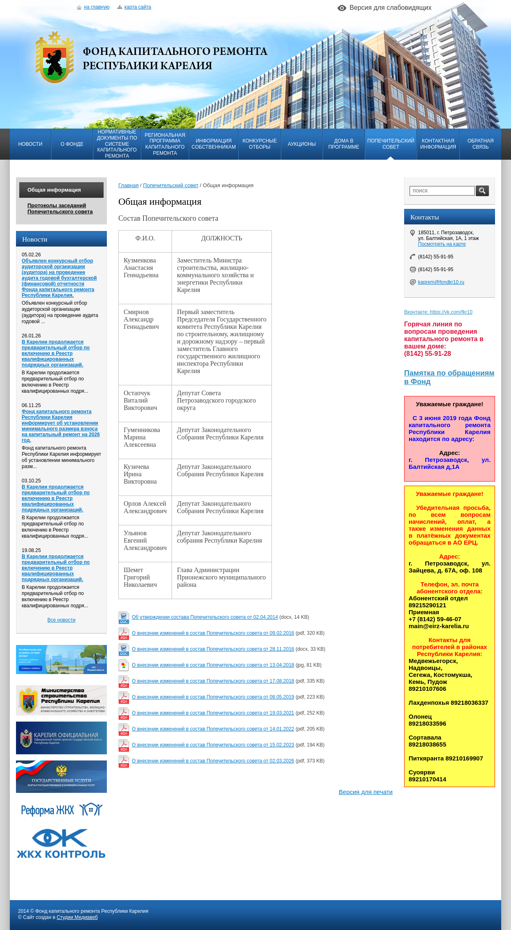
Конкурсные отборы (260, 144)
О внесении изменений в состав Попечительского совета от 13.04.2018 (213, 665)
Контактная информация (438, 144)
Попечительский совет (390, 144)
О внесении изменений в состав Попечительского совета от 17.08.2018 (213, 681)
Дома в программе (343, 144)
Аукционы (302, 144)
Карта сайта (134, 7)
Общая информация (54, 190)
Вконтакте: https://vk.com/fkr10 (438, 312)
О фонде (72, 144)
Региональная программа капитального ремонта (165, 144)
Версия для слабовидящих (391, 7)
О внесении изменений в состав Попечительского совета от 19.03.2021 (213, 713)
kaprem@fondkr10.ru (441, 282)
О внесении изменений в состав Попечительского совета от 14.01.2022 (213, 729)
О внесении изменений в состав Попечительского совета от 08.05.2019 (213, 697)
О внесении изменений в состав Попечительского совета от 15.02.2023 (213, 745)
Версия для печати (366, 791)
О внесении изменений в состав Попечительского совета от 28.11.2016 (213, 649)
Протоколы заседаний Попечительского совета (60, 208)
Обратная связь (481, 144)
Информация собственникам (214, 144)
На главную (93, 7)
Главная (128, 185)
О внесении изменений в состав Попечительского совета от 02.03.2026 (213, 761)
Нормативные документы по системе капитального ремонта (117, 144)
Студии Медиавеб (77, 917)
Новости (30, 144)
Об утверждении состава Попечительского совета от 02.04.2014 (205, 617)
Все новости (61, 620)
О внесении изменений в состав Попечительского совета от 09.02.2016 (213, 633)
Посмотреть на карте (442, 244)
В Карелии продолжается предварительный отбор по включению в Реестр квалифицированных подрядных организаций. (56, 353)
